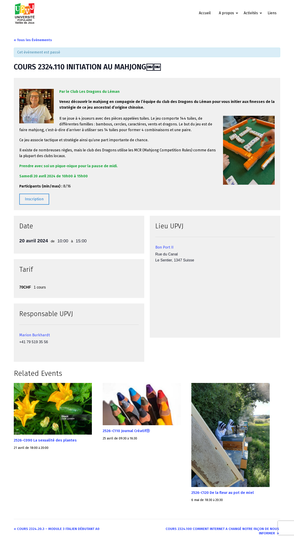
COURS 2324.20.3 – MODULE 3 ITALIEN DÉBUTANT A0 (56, 529)
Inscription (34, 199)
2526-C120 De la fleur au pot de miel (222, 492)
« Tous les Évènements (33, 40)
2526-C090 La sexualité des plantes (45, 440)
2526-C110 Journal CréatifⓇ (126, 431)
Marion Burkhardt (34, 335)
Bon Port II (164, 247)
